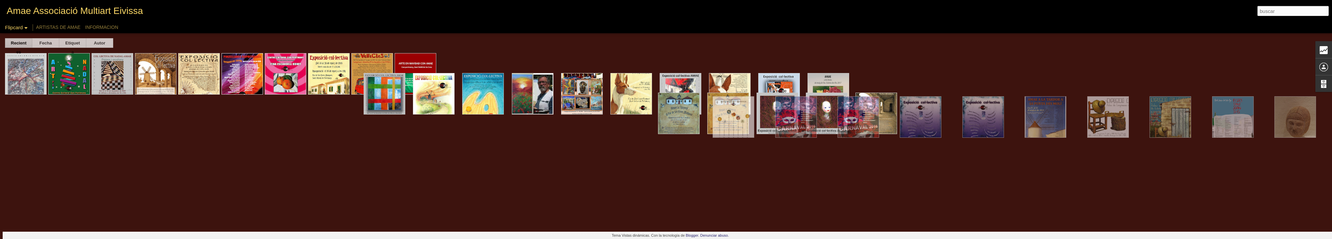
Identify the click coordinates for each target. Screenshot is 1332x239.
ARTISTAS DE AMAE (58, 27)
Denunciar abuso (714, 235)
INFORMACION (102, 27)
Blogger (692, 235)
